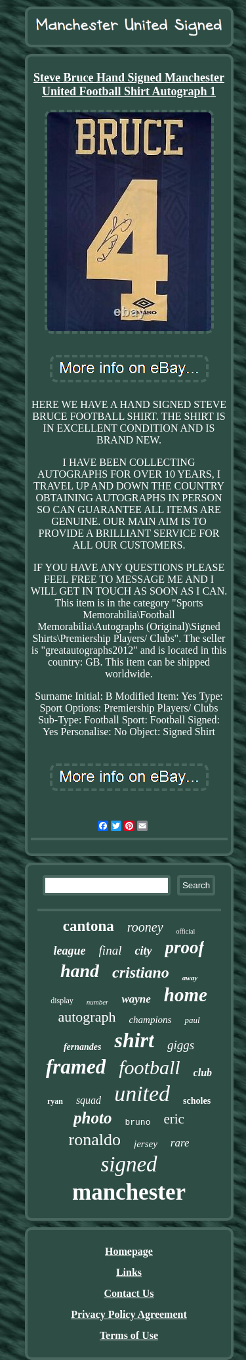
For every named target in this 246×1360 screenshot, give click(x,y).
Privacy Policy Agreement (129, 1314)
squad (88, 1100)
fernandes (83, 1047)
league (70, 950)
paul (191, 1020)
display (62, 1000)
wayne (135, 999)
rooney (145, 927)
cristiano (140, 972)
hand (79, 971)
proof (184, 947)
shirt (134, 1040)
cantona (88, 926)
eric (173, 1119)
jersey (145, 1144)
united (142, 1093)
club (203, 1072)
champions (150, 1019)
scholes (197, 1101)
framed (76, 1066)
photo (92, 1118)
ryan (55, 1101)
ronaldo (95, 1139)
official (185, 931)
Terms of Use (129, 1335)
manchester (129, 1192)
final (110, 950)
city (143, 950)
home (185, 994)
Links (129, 1272)
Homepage (129, 1251)
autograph (86, 1017)
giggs (180, 1045)
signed (128, 1164)
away (189, 978)
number (98, 1002)
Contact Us (129, 1293)
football (149, 1067)
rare (180, 1143)
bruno (137, 1122)
